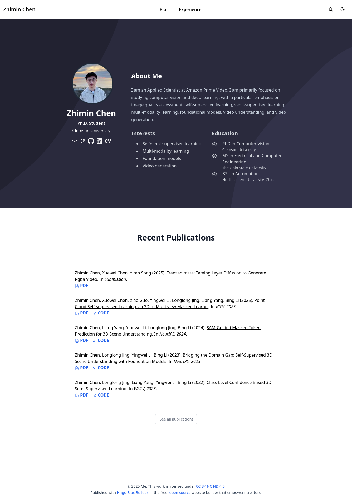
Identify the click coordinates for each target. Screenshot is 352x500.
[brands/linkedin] (99, 141)
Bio (163, 9)
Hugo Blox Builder (132, 492)
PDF (81, 285)
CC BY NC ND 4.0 (210, 486)
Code (100, 313)
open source (179, 492)
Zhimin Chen (19, 9)
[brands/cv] (108, 141)
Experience (190, 9)
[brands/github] (91, 141)
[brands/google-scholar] (82, 141)
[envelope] (74, 141)
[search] (331, 9)
